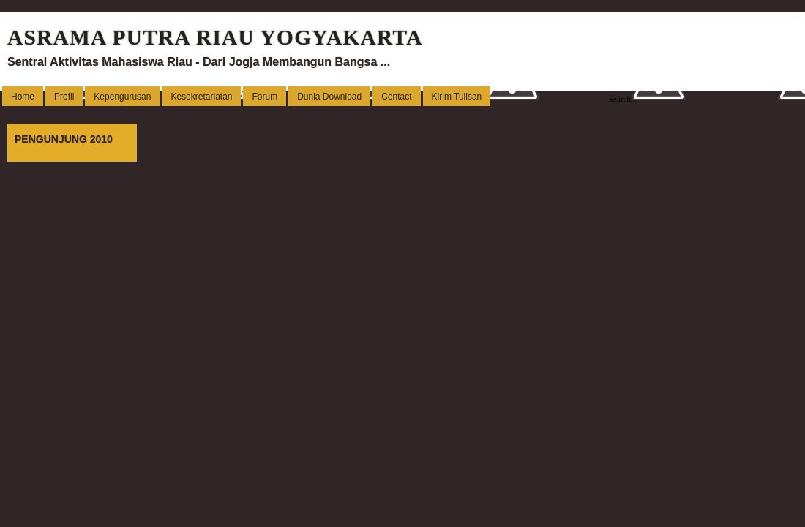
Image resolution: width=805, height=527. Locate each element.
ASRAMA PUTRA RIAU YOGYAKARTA (215, 37)
